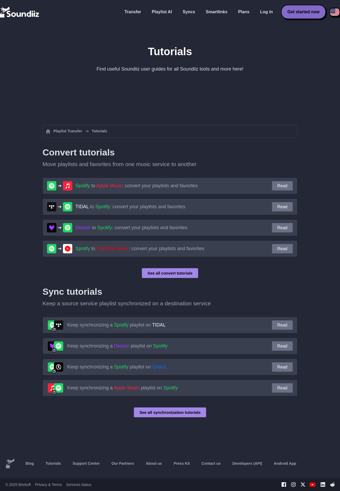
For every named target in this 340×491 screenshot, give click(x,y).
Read (282, 186)
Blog (30, 463)
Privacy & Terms (48, 485)
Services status (78, 485)
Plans (243, 12)
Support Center (86, 463)
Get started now (303, 12)
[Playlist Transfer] (20, 12)
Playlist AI (162, 12)
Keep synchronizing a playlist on (116, 325)
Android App (285, 463)
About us (154, 463)
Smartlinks (217, 12)
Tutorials (53, 463)
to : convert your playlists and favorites (136, 185)
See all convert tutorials (169, 273)
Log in (266, 12)
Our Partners (122, 463)
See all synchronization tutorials (170, 412)
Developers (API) (247, 463)
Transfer (132, 12)
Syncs (188, 12)
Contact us (210, 463)
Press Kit (182, 463)
